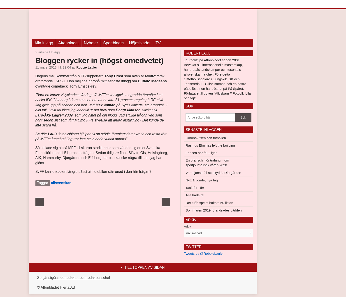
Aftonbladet (68, 43)
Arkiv (187, 226)
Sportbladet (113, 43)
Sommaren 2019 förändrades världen (214, 210)
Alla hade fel (195, 195)
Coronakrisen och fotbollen (206, 138)
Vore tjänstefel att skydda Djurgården (213, 173)
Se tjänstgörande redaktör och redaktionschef (73, 278)
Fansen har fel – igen (201, 153)
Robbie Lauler (86, 67)
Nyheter (91, 43)
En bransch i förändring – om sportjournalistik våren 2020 (207, 162)
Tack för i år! (195, 188)
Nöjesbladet (140, 43)
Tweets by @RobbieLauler (204, 253)
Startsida (41, 52)
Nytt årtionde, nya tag (202, 180)
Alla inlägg (44, 43)
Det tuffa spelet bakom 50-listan (209, 203)
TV (158, 43)
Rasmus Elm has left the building (210, 145)
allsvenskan (61, 183)
